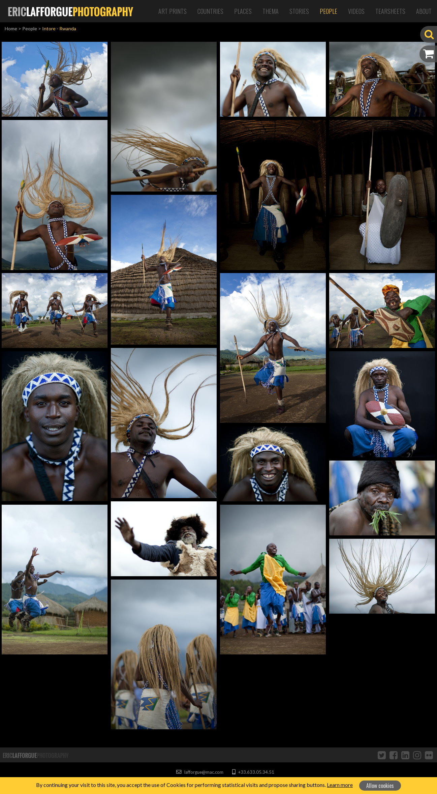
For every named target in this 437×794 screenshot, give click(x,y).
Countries (210, 11)
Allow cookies (380, 786)
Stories (299, 11)
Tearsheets (390, 11)
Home (11, 28)
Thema (270, 11)
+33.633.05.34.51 (253, 772)
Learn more (340, 785)
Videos (356, 11)
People (328, 11)
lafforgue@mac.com (199, 772)
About (424, 11)
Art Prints (172, 11)
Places (243, 11)
